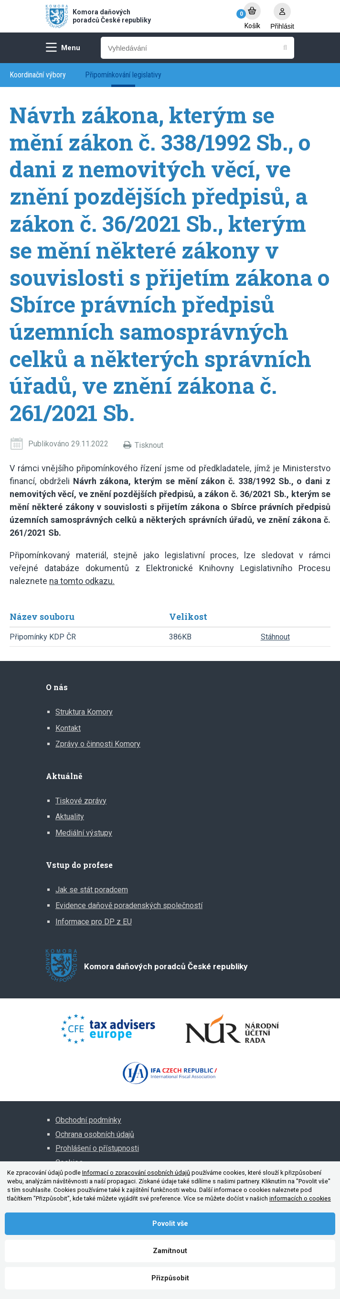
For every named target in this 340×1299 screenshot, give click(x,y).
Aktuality (69, 816)
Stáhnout (275, 636)
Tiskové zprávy (80, 800)
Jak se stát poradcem (91, 889)
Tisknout (149, 445)
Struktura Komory (84, 711)
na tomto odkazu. (82, 581)
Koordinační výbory (38, 74)
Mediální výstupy (83, 832)
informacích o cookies (300, 1198)
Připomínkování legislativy (123, 74)
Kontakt (68, 728)
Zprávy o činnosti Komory (97, 743)
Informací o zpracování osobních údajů (136, 1172)
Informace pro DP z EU (93, 921)
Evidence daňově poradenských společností (128, 905)
